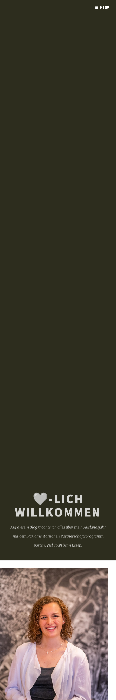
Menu (104, 7)
